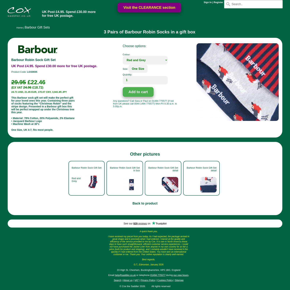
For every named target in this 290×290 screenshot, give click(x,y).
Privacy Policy (148, 280)
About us (127, 280)
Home (19, 27)
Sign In (208, 2)
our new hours (180, 275)
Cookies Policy (165, 280)
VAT (136, 280)
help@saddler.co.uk (125, 275)
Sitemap (179, 280)
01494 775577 (157, 275)
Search (117, 280)
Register (218, 2)
